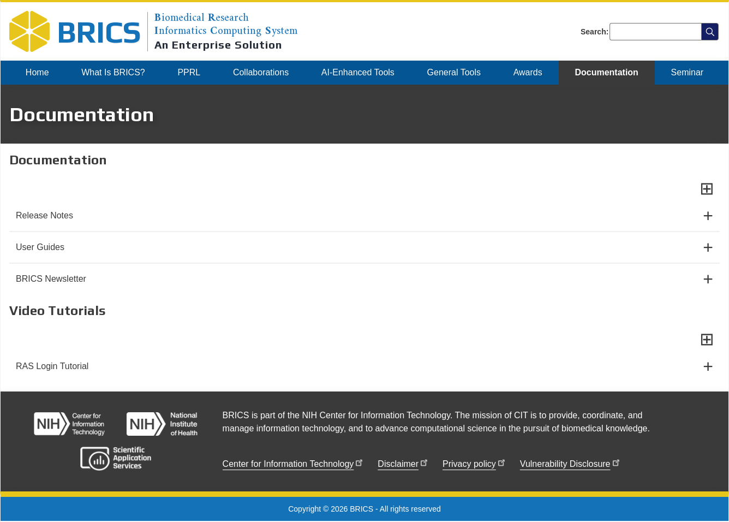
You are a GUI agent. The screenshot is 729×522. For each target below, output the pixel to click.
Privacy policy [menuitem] (475, 462)
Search (593, 31)
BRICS (99, 31)
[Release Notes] (364, 215)
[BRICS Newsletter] (364, 279)
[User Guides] (364, 247)
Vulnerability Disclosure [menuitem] (571, 462)
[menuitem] (37, 73)
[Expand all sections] (707, 188)
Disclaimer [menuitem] (403, 462)
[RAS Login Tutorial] (364, 366)
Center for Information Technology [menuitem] (294, 462)
